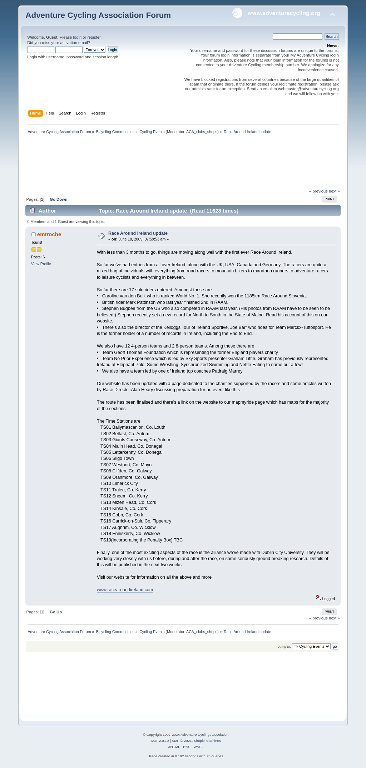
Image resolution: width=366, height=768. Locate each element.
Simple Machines (207, 741)
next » (334, 191)
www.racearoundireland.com (125, 589)
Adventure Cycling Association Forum (98, 15)
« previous (318, 191)
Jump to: (284, 646)
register (93, 37)
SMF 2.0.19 (159, 741)
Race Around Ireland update (138, 233)
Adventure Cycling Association (204, 735)
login (77, 37)
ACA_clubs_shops (201, 132)
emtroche (49, 234)
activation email (74, 42)
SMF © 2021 (182, 741)
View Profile (41, 264)
